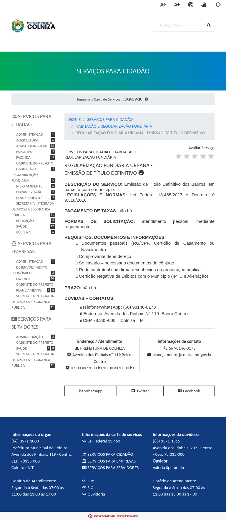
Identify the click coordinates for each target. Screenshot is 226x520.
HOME (75, 119)
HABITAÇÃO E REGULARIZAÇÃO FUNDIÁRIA (114, 126)
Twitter (140, 391)
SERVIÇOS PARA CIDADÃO (110, 119)
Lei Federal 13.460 (101, 441)
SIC (87, 487)
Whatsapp (91, 391)
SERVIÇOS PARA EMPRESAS (109, 461)
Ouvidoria (93, 494)
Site (88, 480)
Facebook (189, 391)
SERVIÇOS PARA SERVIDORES (110, 467)
